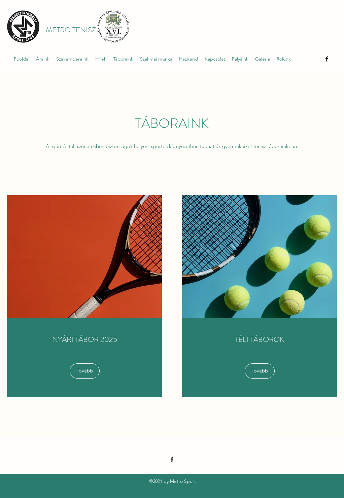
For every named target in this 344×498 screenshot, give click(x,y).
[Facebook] (326, 59)
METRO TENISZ (71, 30)
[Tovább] (85, 371)
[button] (260, 371)
